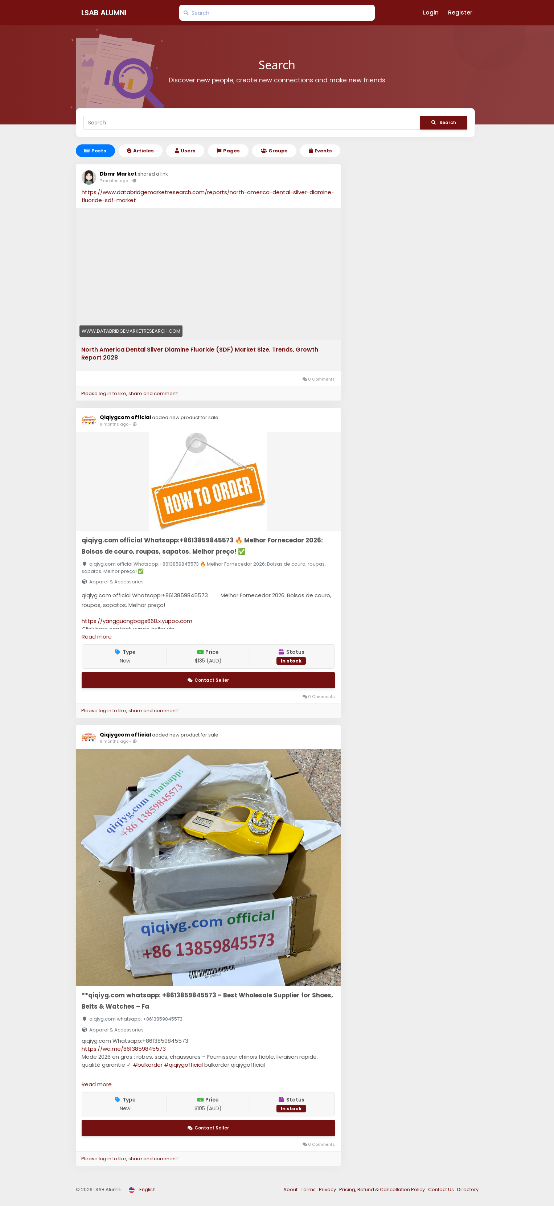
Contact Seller (208, 680)
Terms (309, 1189)
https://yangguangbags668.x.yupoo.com (137, 621)
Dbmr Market (118, 173)
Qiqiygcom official (126, 417)
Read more (97, 636)
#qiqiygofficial (183, 1064)
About (291, 1189)
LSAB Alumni (104, 13)
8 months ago (114, 424)
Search (443, 122)
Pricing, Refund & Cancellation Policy (382, 1189)
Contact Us (441, 1189)
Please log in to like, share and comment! (129, 393)
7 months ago (114, 181)
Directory (468, 1189)
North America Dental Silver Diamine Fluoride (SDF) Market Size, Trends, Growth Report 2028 (199, 354)
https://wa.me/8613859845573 (124, 1049)
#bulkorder (148, 1064)
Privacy (328, 1189)
